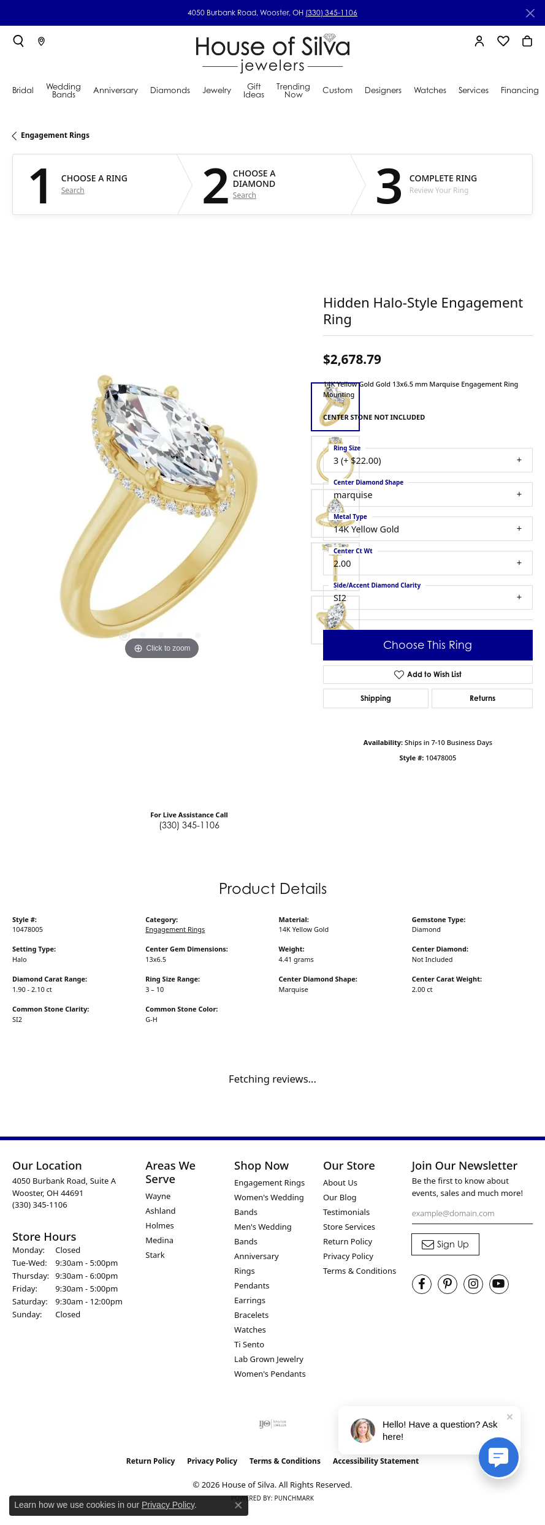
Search (73, 190)
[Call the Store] (39, 1204)
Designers (383, 90)
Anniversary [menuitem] (256, 1256)
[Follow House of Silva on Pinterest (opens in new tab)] (447, 1284)
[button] (18, 41)
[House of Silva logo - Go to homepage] (272, 51)
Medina (159, 1240)
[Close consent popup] (238, 1505)
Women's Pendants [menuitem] (270, 1373)
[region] (161, 514)
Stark (154, 1254)
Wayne (157, 1195)
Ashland (160, 1210)
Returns (482, 698)
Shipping (375, 698)
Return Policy (347, 1241)
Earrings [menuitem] (249, 1300)
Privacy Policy (348, 1256)
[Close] (530, 13)
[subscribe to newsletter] (445, 1244)
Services (474, 90)
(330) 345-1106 (331, 12)
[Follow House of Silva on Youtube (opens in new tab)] (499, 1284)
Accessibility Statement (376, 1461)
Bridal (23, 90)
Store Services (349, 1226)
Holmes (159, 1225)
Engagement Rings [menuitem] (269, 1182)
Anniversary (115, 90)
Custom (337, 90)
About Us (340, 1182)
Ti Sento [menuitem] (249, 1344)
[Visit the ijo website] (272, 1424)
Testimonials (346, 1211)
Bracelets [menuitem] (251, 1314)
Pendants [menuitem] (251, 1285)
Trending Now (293, 90)
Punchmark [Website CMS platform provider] (294, 1498)
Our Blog (340, 1197)
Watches (430, 90)
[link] (41, 41)
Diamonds (170, 90)
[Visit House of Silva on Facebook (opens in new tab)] (422, 1284)
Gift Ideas (253, 90)
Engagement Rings (55, 135)
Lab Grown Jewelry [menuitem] (268, 1358)
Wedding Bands (63, 90)
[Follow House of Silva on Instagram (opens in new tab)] (473, 1284)
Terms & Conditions (359, 1270)
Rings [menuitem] (244, 1270)
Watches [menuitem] (250, 1329)
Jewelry (216, 90)
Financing (520, 90)
